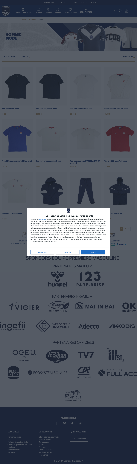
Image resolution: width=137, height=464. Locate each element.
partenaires (42, 219)
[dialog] (68, 232)
